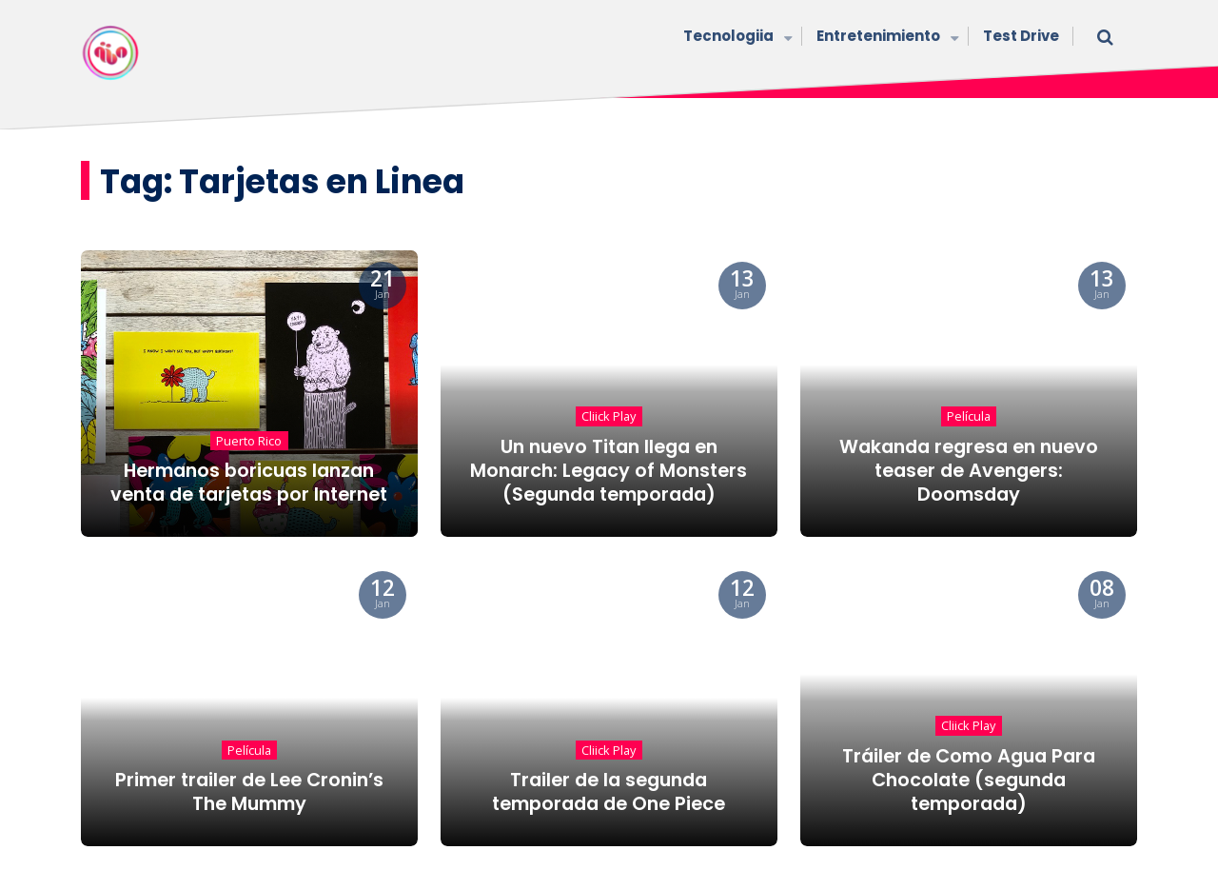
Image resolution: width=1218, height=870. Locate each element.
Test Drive (1021, 36)
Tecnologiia (735, 37)
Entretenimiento (885, 37)
